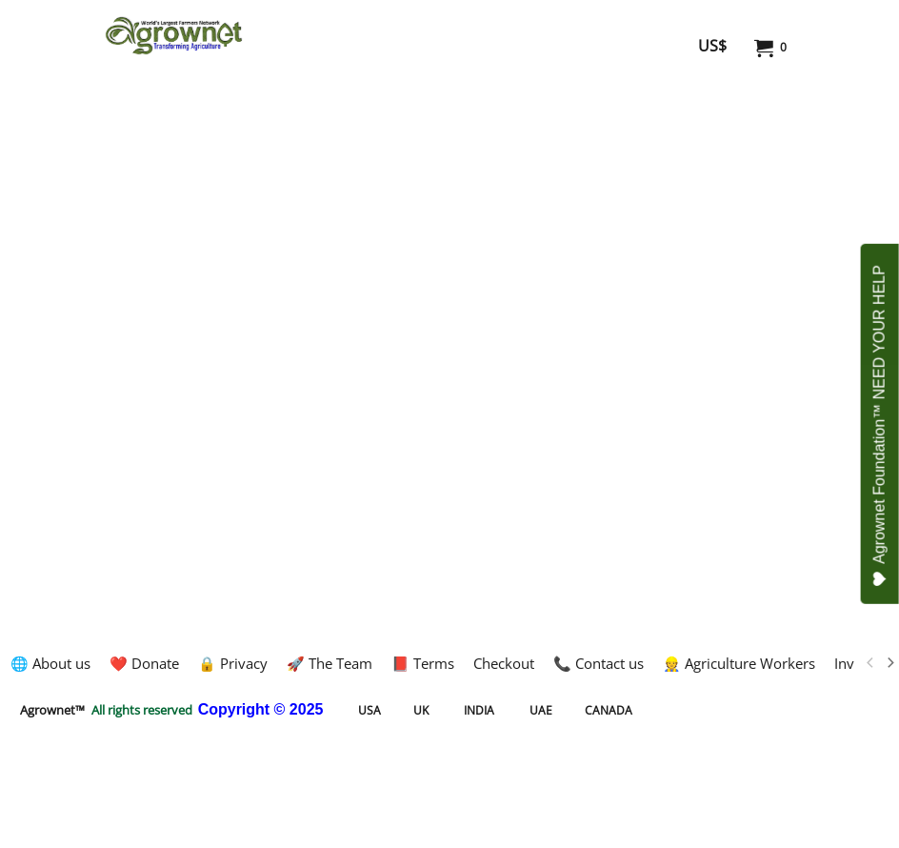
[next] (889, 663)
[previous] (870, 663)
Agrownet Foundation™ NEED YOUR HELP (880, 426)
